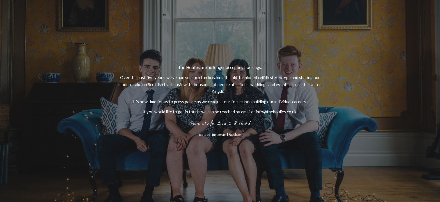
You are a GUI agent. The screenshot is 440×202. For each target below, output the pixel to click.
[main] (220, 101)
